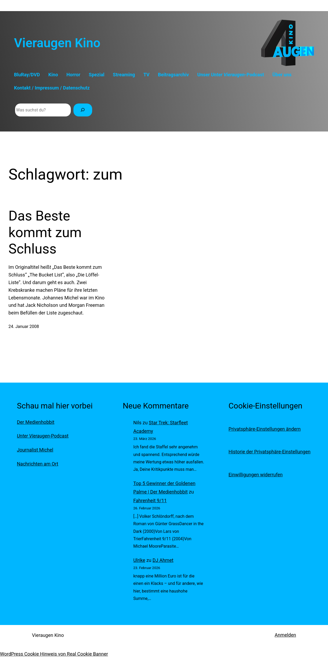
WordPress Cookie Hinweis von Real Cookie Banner (54, 654)
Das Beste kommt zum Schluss (45, 232)
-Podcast (42, 436)
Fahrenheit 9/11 (150, 500)
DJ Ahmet (163, 560)
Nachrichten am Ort (37, 464)
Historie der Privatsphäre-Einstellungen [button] (269, 451)
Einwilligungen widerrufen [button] (255, 474)
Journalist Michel (35, 450)
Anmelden (285, 635)
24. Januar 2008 (23, 326)
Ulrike (139, 560)
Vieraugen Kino (57, 42)
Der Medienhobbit (35, 422)
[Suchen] (82, 110)
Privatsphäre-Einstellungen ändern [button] (264, 429)
